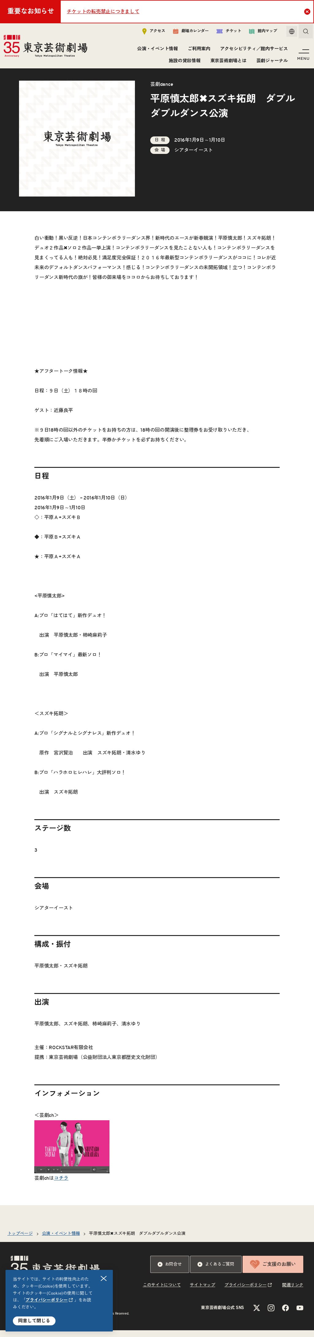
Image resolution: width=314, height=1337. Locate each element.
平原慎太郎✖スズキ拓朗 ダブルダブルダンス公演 (137, 1240)
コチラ (61, 1184)
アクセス (149, 32)
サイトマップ (202, 1292)
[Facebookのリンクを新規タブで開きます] (285, 1314)
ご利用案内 (198, 50)
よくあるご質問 (215, 1271)
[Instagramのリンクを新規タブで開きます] (271, 1314)
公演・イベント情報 (156, 50)
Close (308, 11)
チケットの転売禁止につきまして (103, 11)
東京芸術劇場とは (227, 62)
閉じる (104, 1278)
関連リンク (292, 1292)
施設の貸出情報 (183, 62)
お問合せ (170, 1271)
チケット (224, 32)
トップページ (20, 1240)
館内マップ (258, 32)
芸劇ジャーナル (271, 62)
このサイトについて (162, 1292)
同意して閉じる (34, 1321)
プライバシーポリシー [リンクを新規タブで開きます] (46, 1300)
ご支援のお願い (273, 1271)
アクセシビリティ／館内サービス (253, 50)
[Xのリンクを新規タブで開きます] (256, 1314)
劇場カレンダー (186, 33)
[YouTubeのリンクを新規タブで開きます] (300, 1314)
